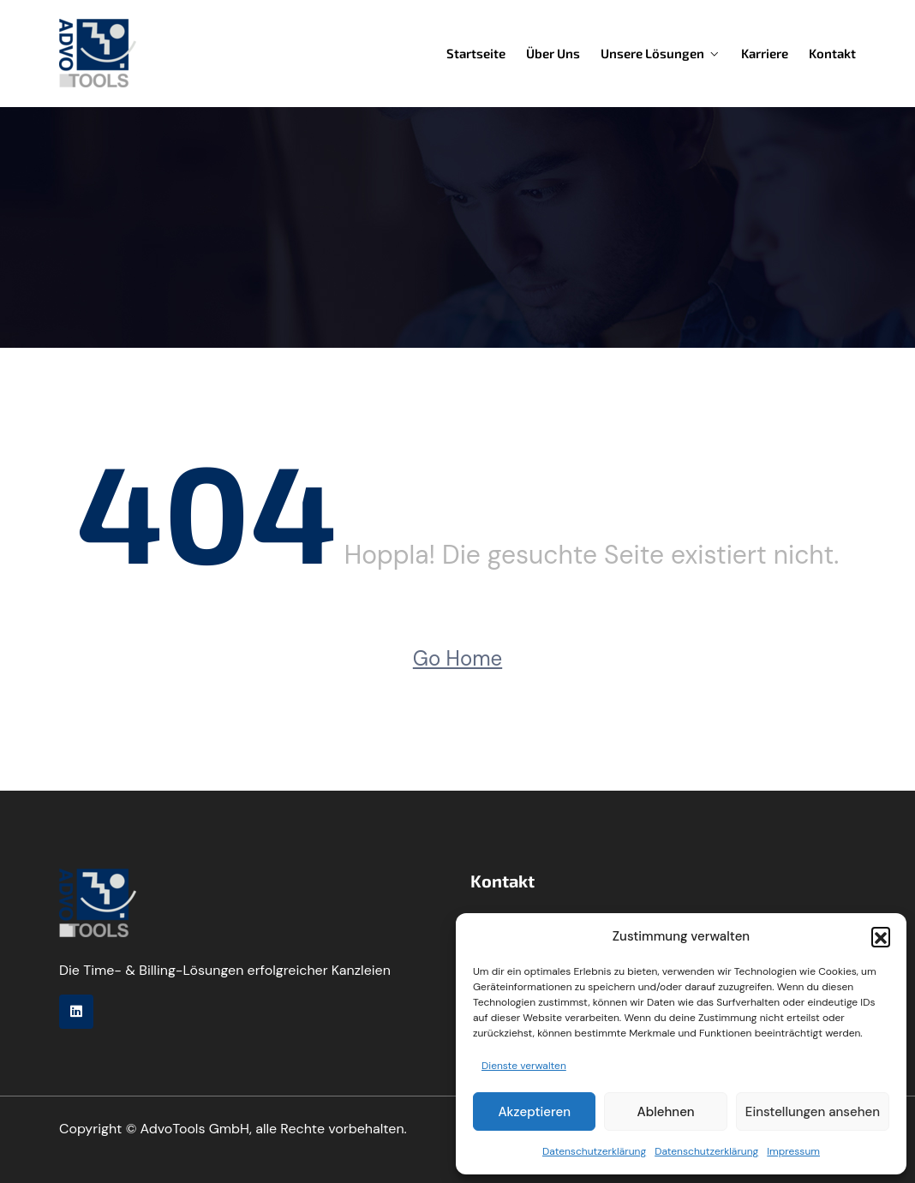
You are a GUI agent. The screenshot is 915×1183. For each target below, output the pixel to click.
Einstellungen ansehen (812, 1111)
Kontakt (832, 53)
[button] (880, 936)
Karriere (764, 53)
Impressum (793, 1151)
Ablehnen (666, 1111)
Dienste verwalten (523, 1065)
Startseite (475, 53)
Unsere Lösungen (652, 53)
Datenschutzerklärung (594, 1151)
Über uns (553, 53)
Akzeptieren (534, 1111)
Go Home (457, 658)
